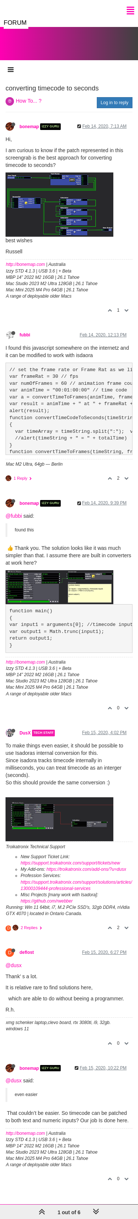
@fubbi (14, 516)
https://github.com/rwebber (46, 901)
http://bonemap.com (25, 264)
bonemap (29, 126)
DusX (25, 733)
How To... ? (29, 101)
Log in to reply (114, 102)
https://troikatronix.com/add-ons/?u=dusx (86, 869)
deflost (27, 952)
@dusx (14, 965)
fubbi (25, 335)
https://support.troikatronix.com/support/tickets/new (70, 863)
